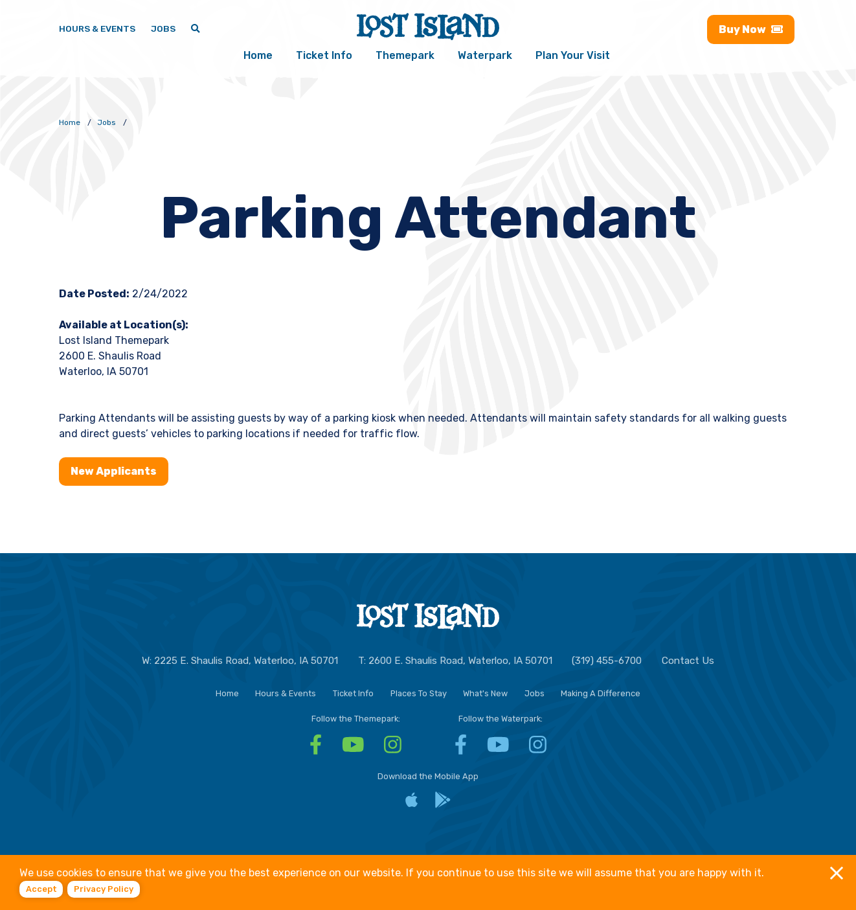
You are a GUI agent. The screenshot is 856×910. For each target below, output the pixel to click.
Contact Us (688, 660)
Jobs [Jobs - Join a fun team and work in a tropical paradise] (163, 28)
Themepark (405, 55)
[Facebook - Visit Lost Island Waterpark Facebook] (461, 749)
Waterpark (485, 55)
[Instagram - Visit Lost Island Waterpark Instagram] (537, 749)
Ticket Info (324, 55)
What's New (485, 693)
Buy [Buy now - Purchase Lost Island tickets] (751, 29)
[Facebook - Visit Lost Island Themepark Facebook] (316, 749)
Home (258, 55)
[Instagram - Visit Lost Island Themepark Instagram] (392, 749)
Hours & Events (285, 693)
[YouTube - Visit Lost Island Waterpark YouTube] (498, 749)
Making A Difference (600, 693)
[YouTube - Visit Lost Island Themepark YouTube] (353, 749)
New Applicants (114, 471)
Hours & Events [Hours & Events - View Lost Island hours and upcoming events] (97, 28)
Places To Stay (418, 693)
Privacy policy (103, 889)
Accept (41, 889)
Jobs (534, 693)
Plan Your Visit (572, 55)
